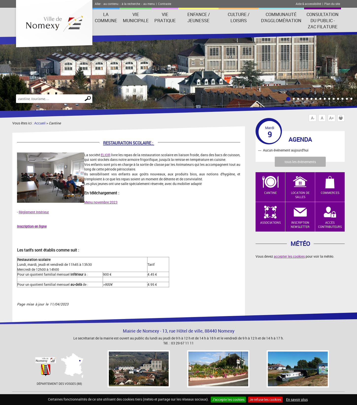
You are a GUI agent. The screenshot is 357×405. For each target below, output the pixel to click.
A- (312, 118)
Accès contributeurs (330, 224)
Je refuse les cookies (265, 399)
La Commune (106, 17)
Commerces (330, 193)
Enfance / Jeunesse (198, 17)
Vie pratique (165, 17)
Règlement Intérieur (34, 212)
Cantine (270, 193)
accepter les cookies (289, 256)
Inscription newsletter (300, 224)
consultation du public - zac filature (323, 20)
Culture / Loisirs (238, 17)
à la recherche (131, 4)
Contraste (164, 4)
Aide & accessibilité (308, 4)
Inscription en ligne (32, 226)
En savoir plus (297, 399)
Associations (270, 222)
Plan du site (332, 4)
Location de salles (300, 195)
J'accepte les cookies (228, 399)
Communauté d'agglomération (281, 17)
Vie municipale (136, 17)
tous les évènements (300, 161)
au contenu (110, 4)
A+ (331, 118)
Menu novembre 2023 (100, 202)
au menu (149, 4)
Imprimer (342, 118)
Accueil (40, 123)
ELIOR (105, 154)
